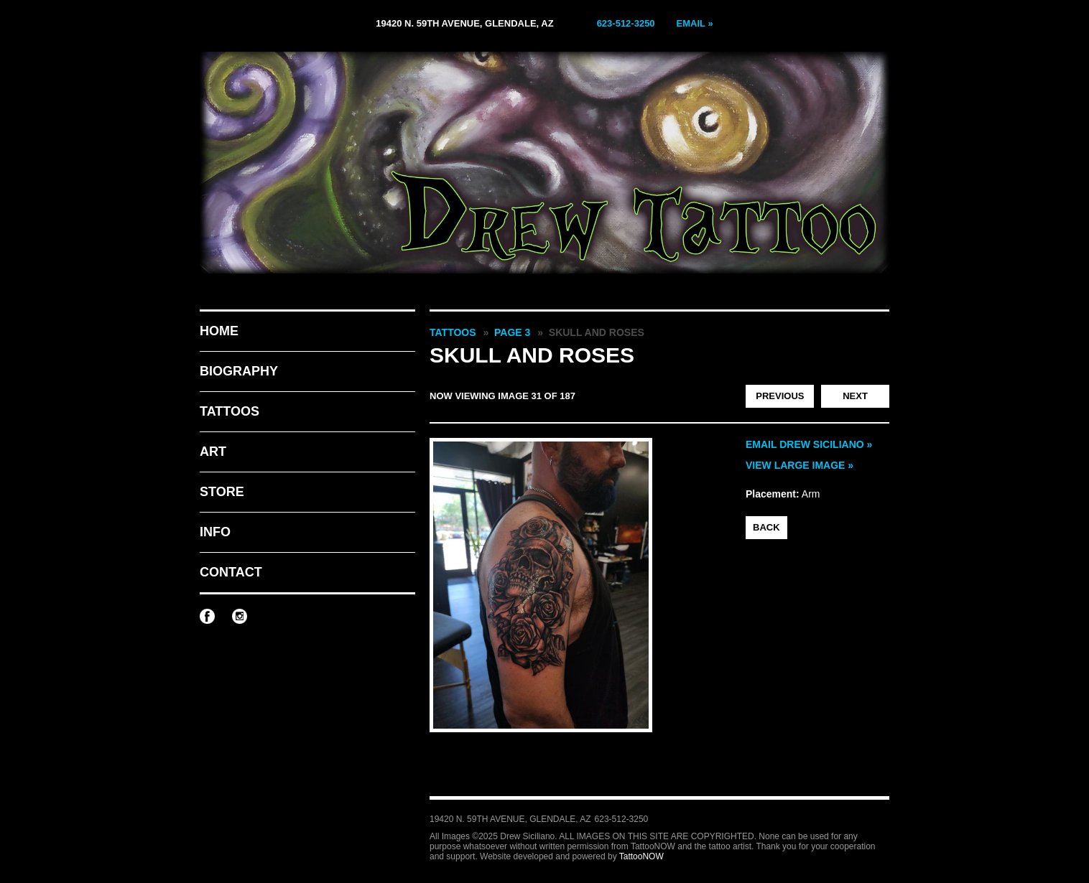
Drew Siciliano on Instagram (239, 616)
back (766, 527)
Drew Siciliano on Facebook (207, 616)
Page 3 (512, 332)
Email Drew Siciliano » (809, 444)
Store (222, 492)
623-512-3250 (626, 23)
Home (219, 331)
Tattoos (229, 411)
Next (855, 396)
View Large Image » (799, 465)
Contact (231, 572)
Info (215, 532)
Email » (695, 23)
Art (213, 451)
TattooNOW (641, 856)
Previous (780, 396)
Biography (239, 371)
